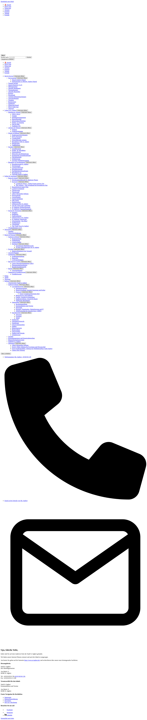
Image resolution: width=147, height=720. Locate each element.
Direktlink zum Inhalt (7, 1)
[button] (19, 76)
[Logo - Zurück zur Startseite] (73, 53)
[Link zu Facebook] (8, 710)
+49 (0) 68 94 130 (19, 676)
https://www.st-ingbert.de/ (32, 660)
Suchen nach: (5, 57)
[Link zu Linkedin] (8, 715)
